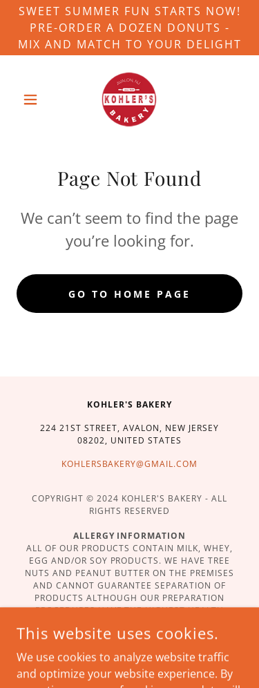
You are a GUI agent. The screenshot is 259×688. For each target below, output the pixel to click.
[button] (33, 99)
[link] (129, 99)
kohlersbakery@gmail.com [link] (129, 464)
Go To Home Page (129, 293)
